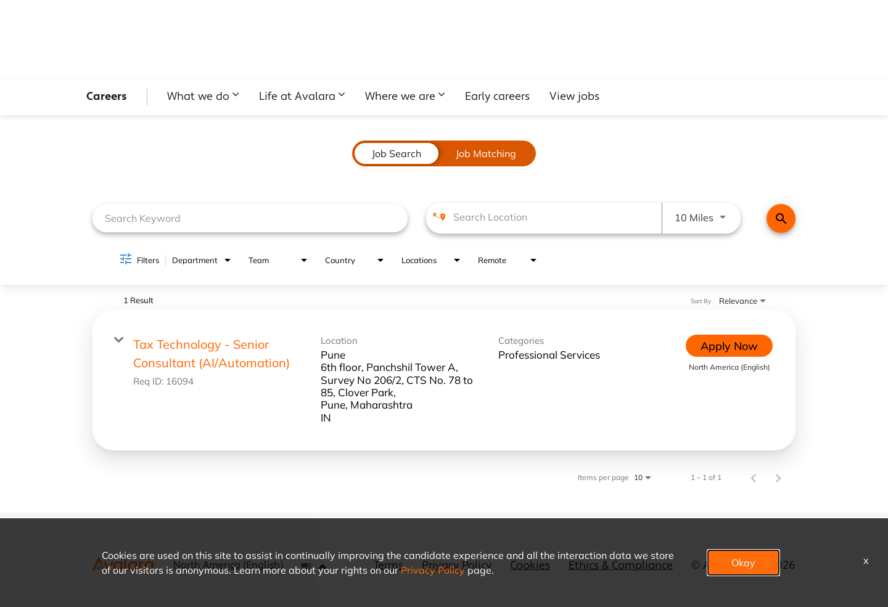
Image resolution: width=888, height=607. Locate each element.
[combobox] (250, 217)
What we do (198, 97)
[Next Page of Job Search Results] (778, 477)
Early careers (497, 97)
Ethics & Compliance (621, 566)
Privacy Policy (456, 566)
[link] (444, 380)
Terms (388, 566)
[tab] (396, 153)
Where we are (400, 97)
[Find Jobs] (781, 218)
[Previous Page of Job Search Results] (753, 477)
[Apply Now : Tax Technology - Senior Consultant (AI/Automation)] (729, 346)
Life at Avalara (297, 97)
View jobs (574, 97)
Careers (106, 97)
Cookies (530, 566)
